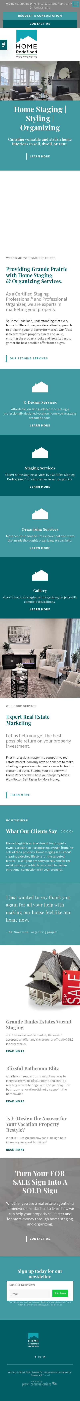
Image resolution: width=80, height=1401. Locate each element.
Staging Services (40, 467)
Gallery (40, 590)
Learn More (40, 156)
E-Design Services (40, 402)
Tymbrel (46, 1375)
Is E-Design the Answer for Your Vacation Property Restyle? (36, 1124)
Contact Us (40, 23)
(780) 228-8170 (41, 8)
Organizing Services (40, 529)
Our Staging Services (29, 358)
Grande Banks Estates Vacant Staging (39, 1024)
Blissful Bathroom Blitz (32, 1068)
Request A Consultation (40, 16)
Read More (15, 1051)
